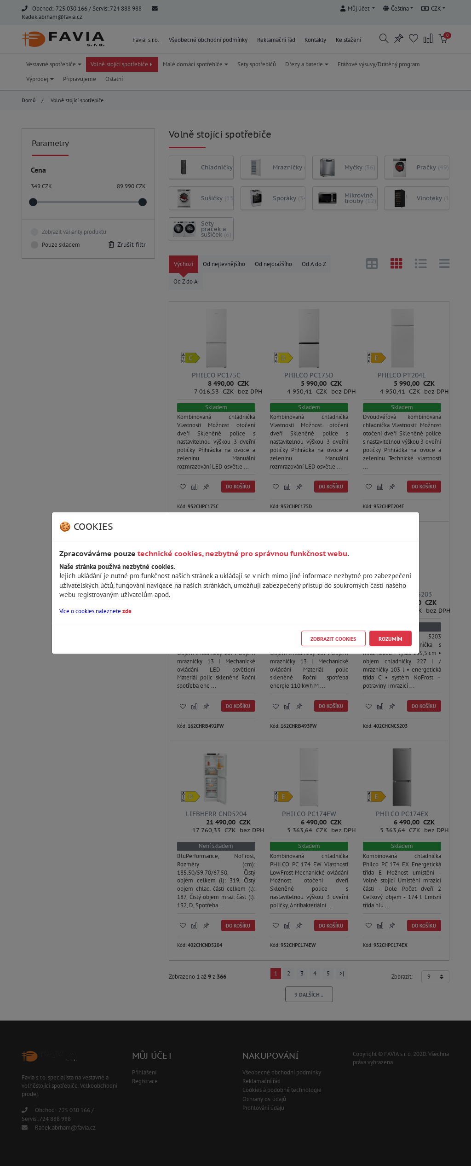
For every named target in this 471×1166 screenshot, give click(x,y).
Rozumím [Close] (390, 638)
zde (127, 611)
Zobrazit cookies (333, 638)
